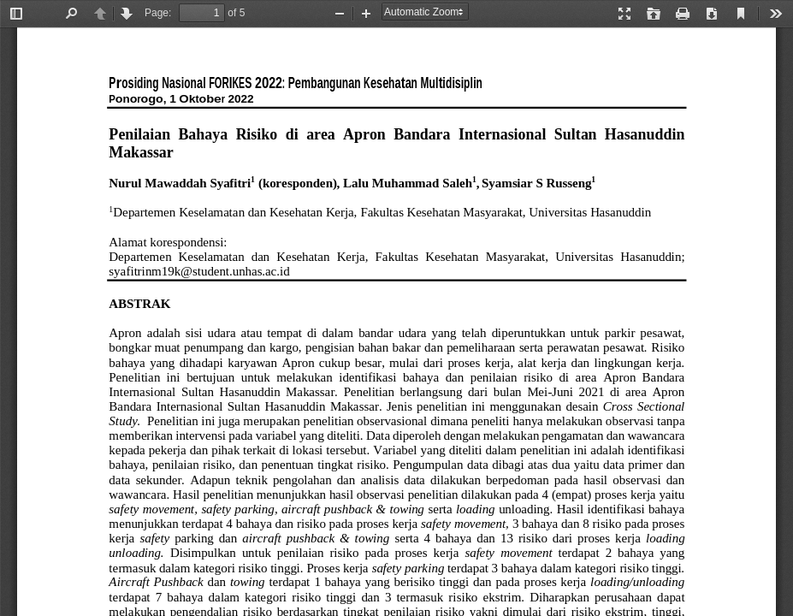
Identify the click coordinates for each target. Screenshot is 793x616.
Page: (158, 13)
